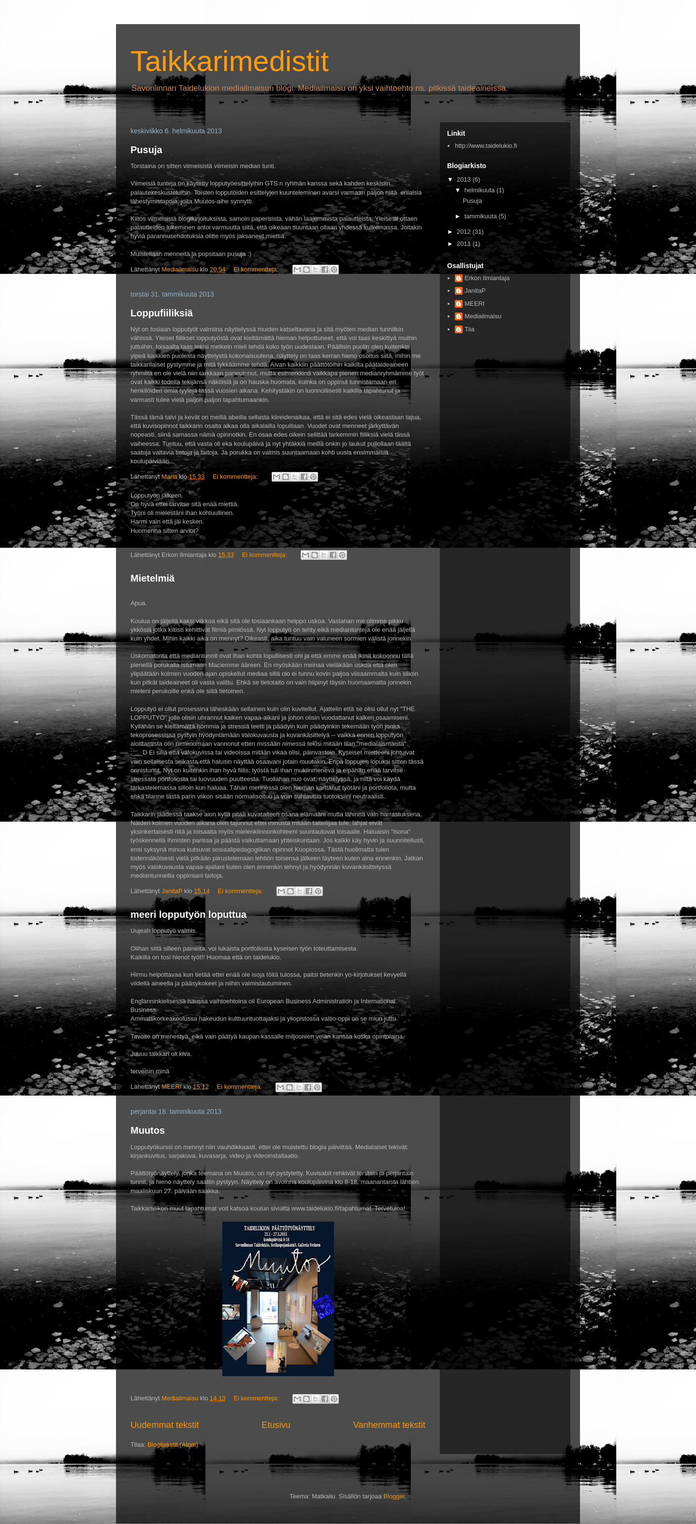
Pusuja (146, 149)
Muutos (147, 1130)
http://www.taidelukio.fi (486, 145)
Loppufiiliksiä (161, 313)
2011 (465, 243)
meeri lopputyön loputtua (188, 914)
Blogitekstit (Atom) (172, 1444)
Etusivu (275, 1425)
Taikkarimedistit (229, 61)
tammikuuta (481, 216)
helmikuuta (480, 190)
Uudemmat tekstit (164, 1425)
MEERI (474, 303)
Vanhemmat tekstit (389, 1425)
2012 (465, 231)
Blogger (394, 1496)
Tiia (469, 329)
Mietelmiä (152, 578)
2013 (465, 179)
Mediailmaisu (482, 316)
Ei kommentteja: (256, 269)
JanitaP (474, 290)
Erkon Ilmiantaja (486, 278)
